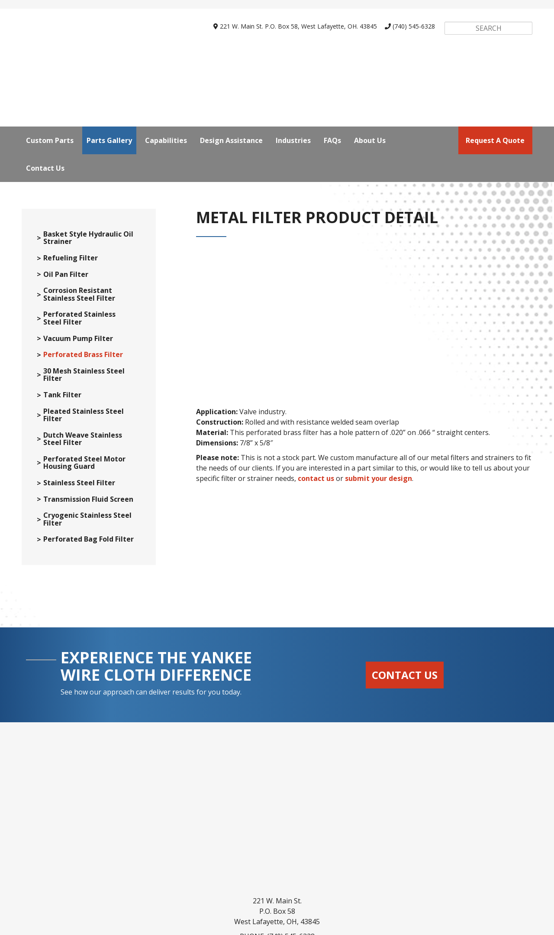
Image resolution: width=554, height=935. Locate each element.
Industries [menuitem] (293, 61)
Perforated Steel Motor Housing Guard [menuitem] (84, 466)
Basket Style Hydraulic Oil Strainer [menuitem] (88, 241)
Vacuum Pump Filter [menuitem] (78, 342)
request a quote (495, 61)
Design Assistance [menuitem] (231, 61)
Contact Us (405, 678)
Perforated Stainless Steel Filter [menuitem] (79, 321)
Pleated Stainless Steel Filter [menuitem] (83, 418)
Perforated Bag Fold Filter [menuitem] (88, 543)
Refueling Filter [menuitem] (70, 262)
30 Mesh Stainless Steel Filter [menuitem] (84, 378)
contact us (316, 443)
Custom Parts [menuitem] (50, 61)
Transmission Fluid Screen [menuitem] (88, 503)
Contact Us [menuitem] (45, 89)
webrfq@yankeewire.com (289, 859)
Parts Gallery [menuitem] (109, 61)
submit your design (378, 443)
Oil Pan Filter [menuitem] (65, 278)
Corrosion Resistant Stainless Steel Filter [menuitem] (79, 297)
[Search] (488, 28)
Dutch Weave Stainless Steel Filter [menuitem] (82, 442)
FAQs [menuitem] (332, 61)
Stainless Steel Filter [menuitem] (79, 486)
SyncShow (364, 923)
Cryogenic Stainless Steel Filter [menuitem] (87, 522)
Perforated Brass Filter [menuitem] (83, 358)
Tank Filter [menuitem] (62, 399)
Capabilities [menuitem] (166, 61)
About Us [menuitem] (370, 61)
